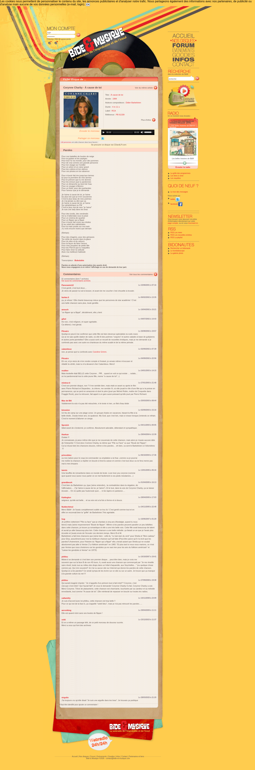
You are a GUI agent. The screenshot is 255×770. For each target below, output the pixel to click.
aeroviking (66, 610)
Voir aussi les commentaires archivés (76, 281)
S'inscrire (50, 39)
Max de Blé (67, 401)
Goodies (111, 756)
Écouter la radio (182, 167)
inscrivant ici (193, 223)
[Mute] (142, 132)
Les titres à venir (177, 176)
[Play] (103, 132)
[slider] (123, 132)
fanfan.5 (65, 297)
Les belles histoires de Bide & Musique (182, 126)
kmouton (66, 410)
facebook (176, 204)
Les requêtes (176, 178)
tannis (64, 470)
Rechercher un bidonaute (180, 248)
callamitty (66, 598)
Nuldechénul (67, 507)
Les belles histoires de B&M (183, 159)
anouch (65, 309)
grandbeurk (67, 482)
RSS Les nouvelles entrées (181, 235)
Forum (92, 756)
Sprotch (65, 425)
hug (63, 519)
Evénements (102, 756)
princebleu (67, 455)
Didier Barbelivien (133, 103)
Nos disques (84, 756)
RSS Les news (176, 232)
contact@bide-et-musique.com (118, 758)
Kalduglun (66, 497)
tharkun (65, 434)
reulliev (65, 371)
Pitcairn (65, 331)
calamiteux (67, 349)
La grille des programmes (181, 173)
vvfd (64, 620)
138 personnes (66, 142)
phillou (65, 557)
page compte (173, 223)
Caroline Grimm (99, 352)
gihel (64, 319)
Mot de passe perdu (63, 39)
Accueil (75, 756)
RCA (114, 111)
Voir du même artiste (144, 88)
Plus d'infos (146, 120)
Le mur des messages (179, 192)
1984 (115, 99)
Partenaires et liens (136, 756)
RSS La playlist (177, 237)
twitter (175, 199)
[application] (127, 132)
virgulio (65, 697)
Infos (118, 756)
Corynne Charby (73, 87)
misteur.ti (66, 383)
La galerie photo (177, 253)
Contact (124, 756)
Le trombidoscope (178, 251)
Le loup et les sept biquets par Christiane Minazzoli (182, 122)
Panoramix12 (68, 285)
